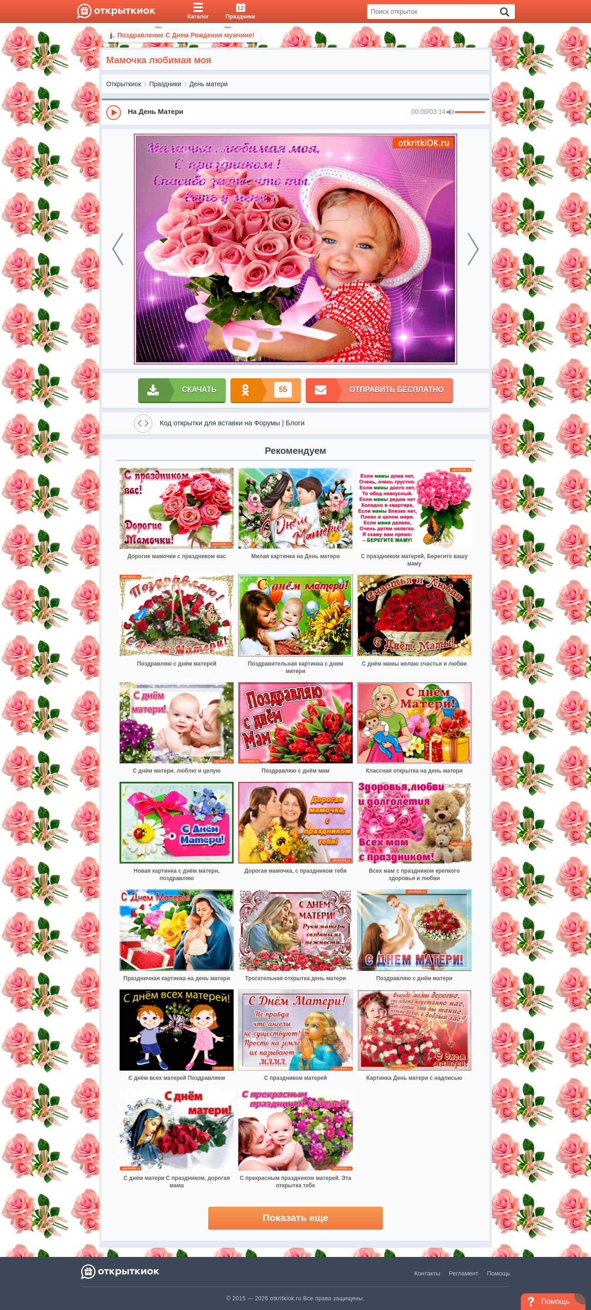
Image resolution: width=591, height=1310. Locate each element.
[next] (473, 249)
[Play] (113, 112)
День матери (208, 84)
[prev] (118, 249)
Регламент (463, 1273)
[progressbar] (470, 112)
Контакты (427, 1273)
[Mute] (450, 112)
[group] (295, 112)
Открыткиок (123, 84)
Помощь (498, 1273)
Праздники (165, 84)
